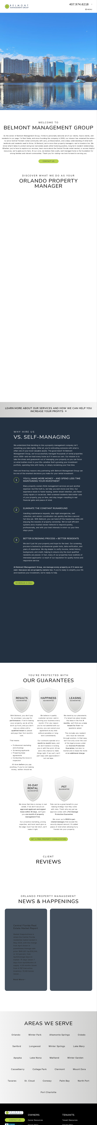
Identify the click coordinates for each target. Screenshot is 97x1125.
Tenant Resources (70, 1120)
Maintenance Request (72, 97)
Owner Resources (35, 1120)
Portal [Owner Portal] (25, 92)
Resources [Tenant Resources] (72, 101)
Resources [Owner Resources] (25, 97)
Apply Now (72, 71)
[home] (17, 6)
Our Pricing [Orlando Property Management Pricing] (25, 71)
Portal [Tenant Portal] (72, 92)
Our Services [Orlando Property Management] (25, 67)
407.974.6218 (79, 4)
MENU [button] (88, 9)
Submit (79, 43)
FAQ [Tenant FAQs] (72, 106)
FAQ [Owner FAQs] (25, 101)
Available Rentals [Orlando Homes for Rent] (72, 67)
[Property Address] (41, 42)
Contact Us (15, 1120)
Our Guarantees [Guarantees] (25, 75)
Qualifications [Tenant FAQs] (72, 75)
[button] (90, 4)
